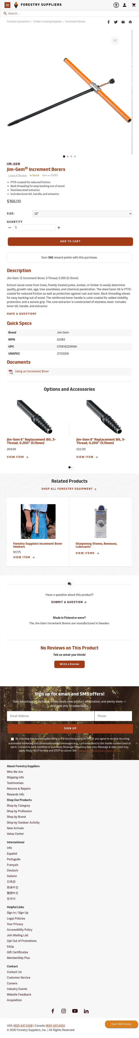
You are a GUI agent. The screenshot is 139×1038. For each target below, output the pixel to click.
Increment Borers (75, 21)
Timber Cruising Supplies (47, 21)
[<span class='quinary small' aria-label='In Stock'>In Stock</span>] (34, 175)
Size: (11, 213)
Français (12, 865)
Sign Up (70, 728)
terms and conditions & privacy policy (98, 750)
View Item (18, 457)
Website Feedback (19, 994)
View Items (88, 553)
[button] (69, 467)
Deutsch (12, 870)
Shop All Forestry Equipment (69, 489)
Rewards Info (15, 794)
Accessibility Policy (19, 930)
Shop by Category (18, 805)
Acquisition (14, 1000)
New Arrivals (15, 828)
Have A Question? (22, 314)
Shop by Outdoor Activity (23, 822)
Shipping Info (15, 777)
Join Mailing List (17, 935)
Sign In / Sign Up (17, 913)
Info (9, 848)
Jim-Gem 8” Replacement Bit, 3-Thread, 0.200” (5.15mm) (100, 441)
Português (13, 859)
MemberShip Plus (18, 958)
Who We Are (15, 772)
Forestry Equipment (18, 21)
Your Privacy (15, 924)
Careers (12, 983)
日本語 (11, 882)
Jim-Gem (13, 164)
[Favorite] (115, 40)
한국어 (11, 899)
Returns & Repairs (19, 789)
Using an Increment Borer (31, 371)
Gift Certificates (17, 952)
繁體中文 (12, 893)
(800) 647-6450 (55, 1026)
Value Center (15, 834)
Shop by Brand (16, 817)
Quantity (15, 222)
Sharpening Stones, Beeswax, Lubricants (96, 545)
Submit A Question (69, 602)
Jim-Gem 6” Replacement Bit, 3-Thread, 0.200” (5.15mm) (31, 441)
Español (12, 854)
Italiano (12, 876)
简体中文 (12, 887)
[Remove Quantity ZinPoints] (10, 227)
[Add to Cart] (70, 241)
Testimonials (15, 783)
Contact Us (14, 972)
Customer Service (18, 977)
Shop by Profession (19, 811)
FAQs (10, 947)
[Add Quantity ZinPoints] (59, 227)
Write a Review (69, 664)
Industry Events (17, 989)
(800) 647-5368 (23, 1026)
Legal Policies (16, 918)
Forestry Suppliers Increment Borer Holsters (37, 545)
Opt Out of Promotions (22, 941)
